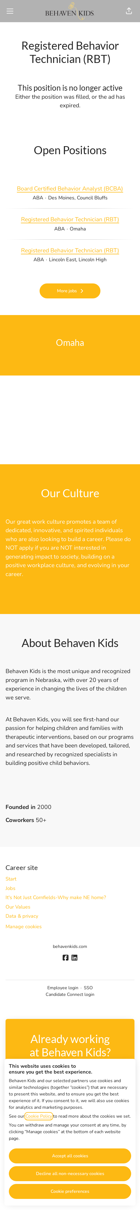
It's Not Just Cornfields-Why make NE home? (56, 897)
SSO (88, 988)
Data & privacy (22, 916)
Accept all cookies (70, 1156)
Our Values (18, 907)
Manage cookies (24, 926)
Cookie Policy (38, 1116)
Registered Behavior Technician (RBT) (70, 219)
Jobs (10, 888)
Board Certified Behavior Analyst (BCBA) (70, 188)
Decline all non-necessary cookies (70, 1174)
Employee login (62, 988)
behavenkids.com (70, 946)
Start (11, 879)
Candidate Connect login (70, 994)
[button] (129, 11)
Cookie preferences (70, 1191)
